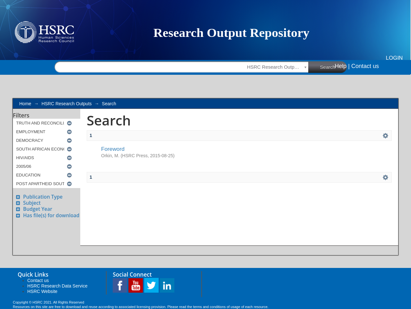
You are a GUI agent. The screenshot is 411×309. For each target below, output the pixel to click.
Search (333, 66)
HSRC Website (42, 291)
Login (394, 58)
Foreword (113, 149)
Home (25, 103)
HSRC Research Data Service (57, 285)
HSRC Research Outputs (66, 103)
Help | (342, 66)
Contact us (365, 66)
